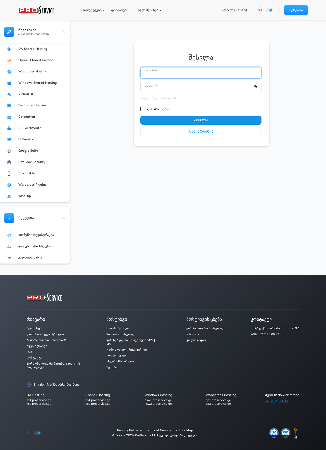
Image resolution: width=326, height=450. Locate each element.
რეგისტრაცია (200, 131)
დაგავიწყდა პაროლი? (158, 98)
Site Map (186, 430)
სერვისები (34, 328)
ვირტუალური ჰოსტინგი (205, 328)
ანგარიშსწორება (120, 361)
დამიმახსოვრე (158, 109)
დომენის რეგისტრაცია (45, 334)
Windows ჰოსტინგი (121, 334)
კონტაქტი (34, 357)
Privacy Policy (127, 430)
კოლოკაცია (116, 355)
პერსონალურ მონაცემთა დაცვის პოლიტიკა (53, 365)
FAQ (29, 352)
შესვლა (296, 10)
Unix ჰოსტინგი (117, 328)
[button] (255, 86)
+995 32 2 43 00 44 (234, 10)
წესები (111, 367)
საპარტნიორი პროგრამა (46, 340)
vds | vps (192, 334)
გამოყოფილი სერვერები (126, 349)
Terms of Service (158, 430)
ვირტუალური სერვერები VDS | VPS (130, 342)
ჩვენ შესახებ (36, 346)
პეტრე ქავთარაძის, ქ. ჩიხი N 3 (275, 328)
